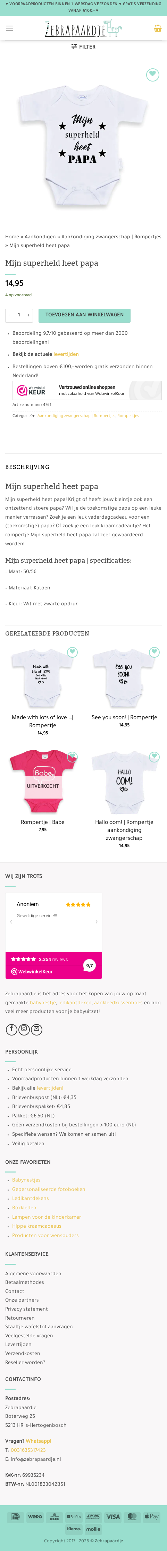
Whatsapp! (38, 1442)
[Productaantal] (19, 316)
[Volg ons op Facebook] (11, 1030)
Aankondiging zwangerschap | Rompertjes (111, 237)
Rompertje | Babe (43, 823)
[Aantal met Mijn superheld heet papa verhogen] (29, 316)
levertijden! (50, 1089)
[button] (9, 27)
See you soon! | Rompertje (124, 718)
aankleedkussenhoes (118, 1003)
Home (12, 237)
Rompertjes (128, 416)
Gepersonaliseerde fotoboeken (48, 1190)
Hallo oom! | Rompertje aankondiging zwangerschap (124, 831)
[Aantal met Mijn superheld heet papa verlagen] (9, 316)
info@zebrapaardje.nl (36, 1460)
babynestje (43, 1003)
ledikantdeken (75, 1003)
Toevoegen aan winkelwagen (84, 315)
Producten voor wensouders (45, 1236)
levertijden (66, 355)
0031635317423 (28, 1451)
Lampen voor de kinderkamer (46, 1218)
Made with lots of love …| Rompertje (42, 722)
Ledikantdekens (30, 1199)
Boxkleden (24, 1208)
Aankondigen (40, 237)
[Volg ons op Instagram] (24, 1030)
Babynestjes (26, 1181)
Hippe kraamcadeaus (36, 1227)
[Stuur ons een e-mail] (36, 1030)
